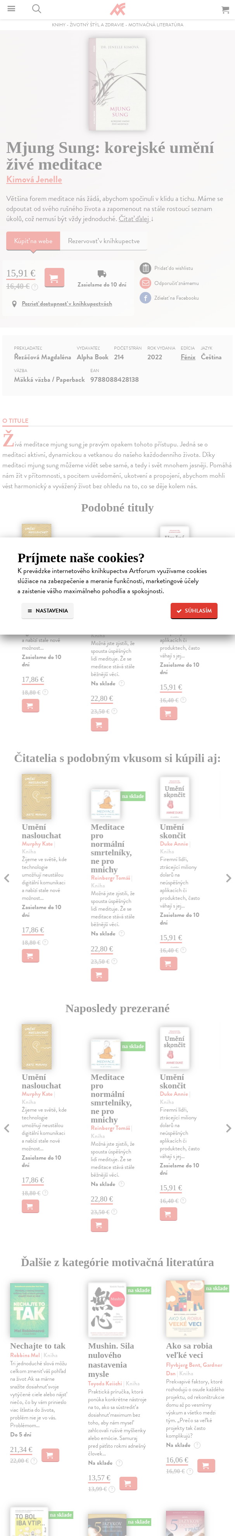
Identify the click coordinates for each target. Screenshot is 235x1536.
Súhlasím (194, 611)
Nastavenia (47, 611)
